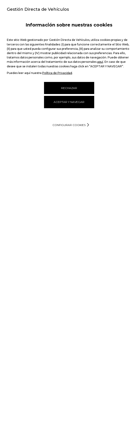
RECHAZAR (69, 88)
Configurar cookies (69, 125)
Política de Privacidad (57, 73)
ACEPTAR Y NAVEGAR (69, 102)
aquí (100, 61)
